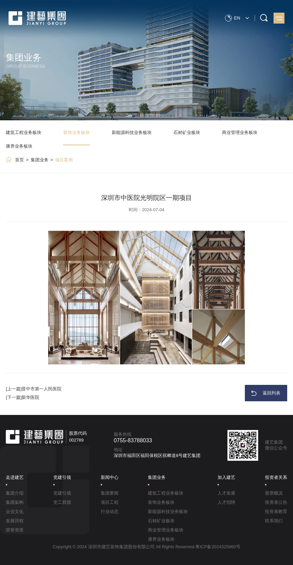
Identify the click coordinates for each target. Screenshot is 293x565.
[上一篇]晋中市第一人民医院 (33, 388)
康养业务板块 (19, 146)
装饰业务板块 (76, 132)
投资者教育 (276, 511)
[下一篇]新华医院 (22, 397)
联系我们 (274, 520)
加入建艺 (226, 477)
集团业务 (39, 159)
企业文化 (15, 511)
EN (237, 17)
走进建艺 (15, 477)
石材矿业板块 (186, 132)
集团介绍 (15, 493)
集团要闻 (109, 493)
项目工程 (109, 502)
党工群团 (62, 502)
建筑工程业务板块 (23, 132)
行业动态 (109, 511)
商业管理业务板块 (239, 132)
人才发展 (226, 493)
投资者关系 (276, 477)
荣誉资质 (15, 530)
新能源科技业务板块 (132, 132)
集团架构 (15, 502)
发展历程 (15, 520)
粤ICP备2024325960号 (217, 546)
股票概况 (274, 493)
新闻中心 (109, 477)
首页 (19, 159)
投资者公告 (276, 502)
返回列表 (272, 392)
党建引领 (62, 477)
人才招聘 (226, 502)
